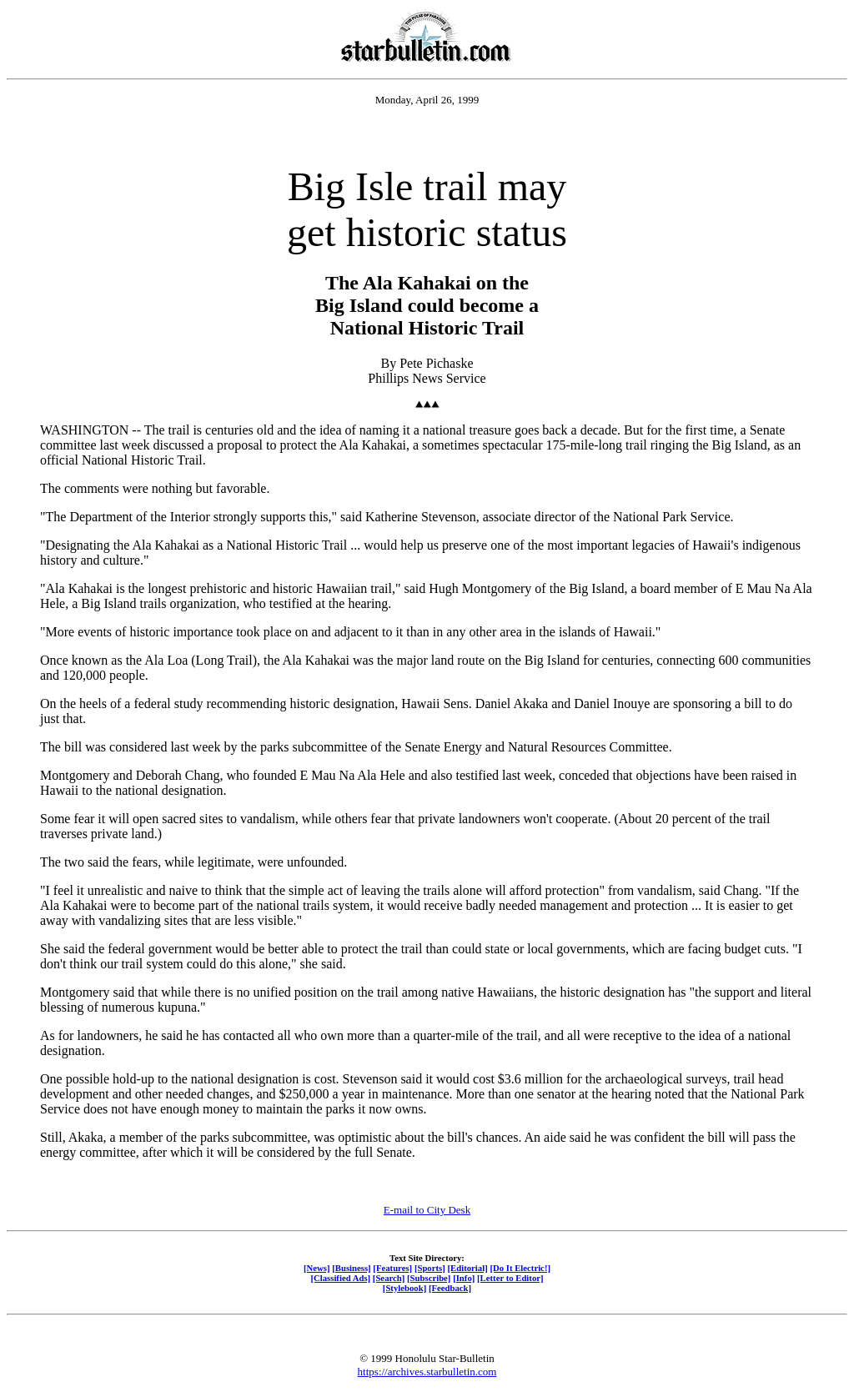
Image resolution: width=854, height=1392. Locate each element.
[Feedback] (450, 1288)
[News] (317, 1268)
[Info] (464, 1278)
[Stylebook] (404, 1288)
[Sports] (429, 1268)
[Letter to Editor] (510, 1278)
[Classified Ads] (340, 1278)
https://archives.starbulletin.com (427, 1371)
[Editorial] (467, 1268)
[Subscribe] (428, 1278)
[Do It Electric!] (520, 1268)
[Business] (351, 1268)
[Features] (392, 1268)
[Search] (389, 1278)
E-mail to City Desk (427, 1210)
